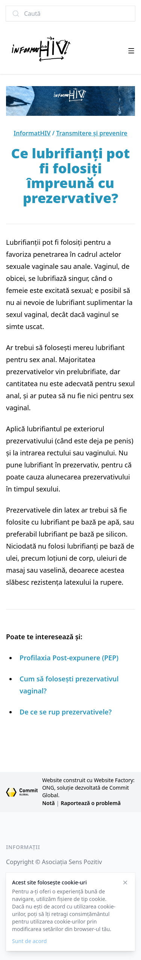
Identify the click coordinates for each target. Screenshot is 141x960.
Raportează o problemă (91, 803)
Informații (23, 847)
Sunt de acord (29, 941)
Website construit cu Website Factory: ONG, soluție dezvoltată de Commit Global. (88, 787)
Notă (48, 803)
